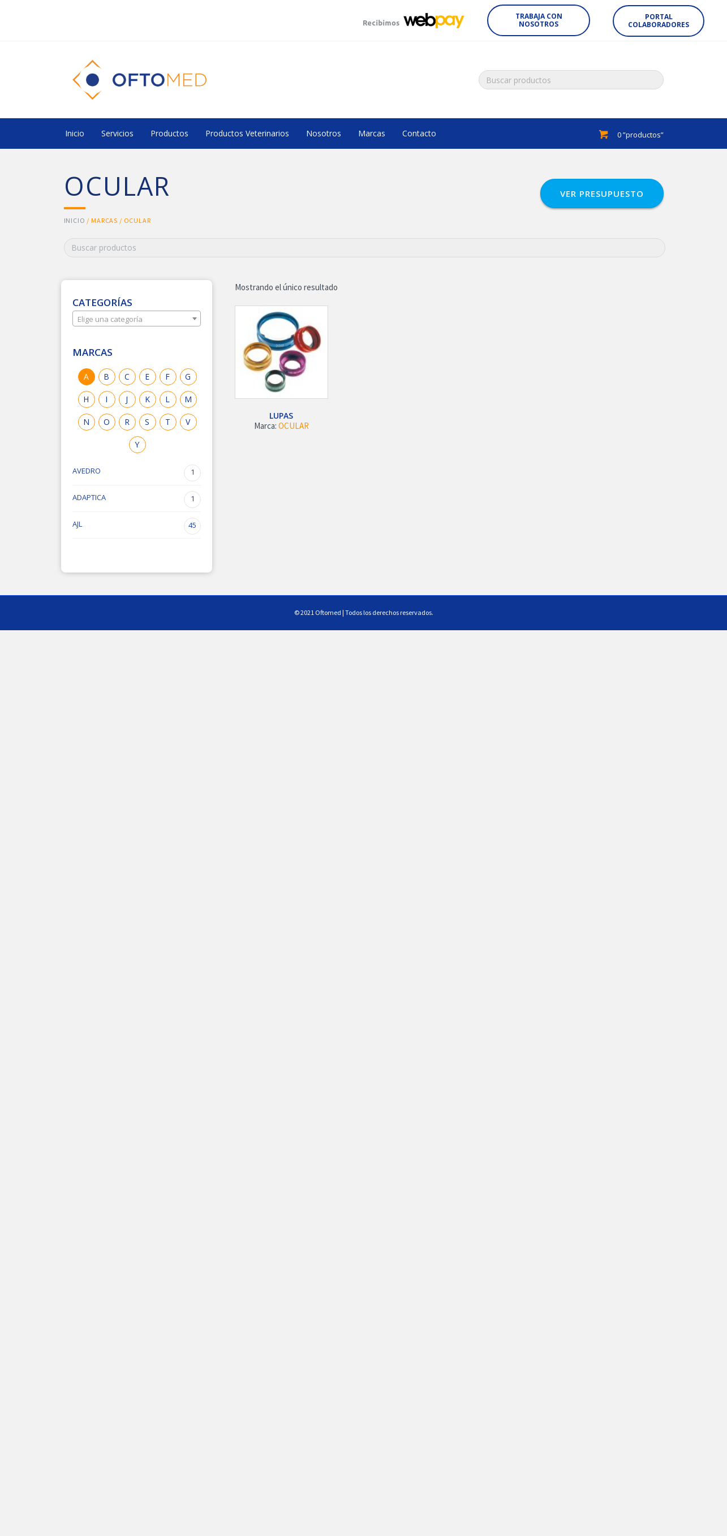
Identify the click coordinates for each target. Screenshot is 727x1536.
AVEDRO (136, 472)
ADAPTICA (136, 499)
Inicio (74, 220)
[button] (538, 20)
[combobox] (136, 318)
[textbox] (137, 319)
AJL (136, 526)
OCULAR (293, 425)
